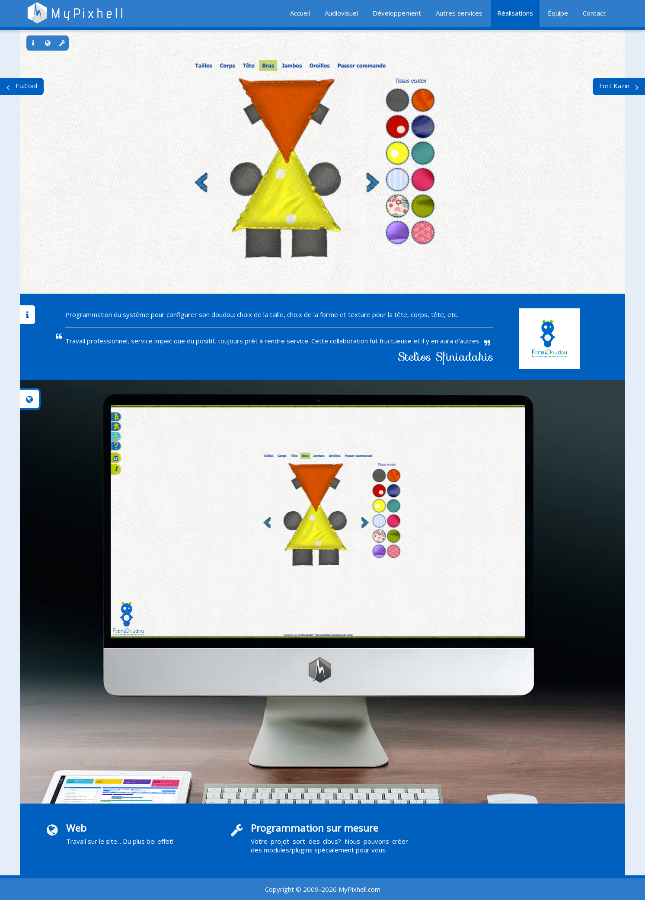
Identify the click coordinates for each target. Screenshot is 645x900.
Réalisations (515, 13)
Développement (397, 13)
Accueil (300, 13)
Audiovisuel (341, 13)
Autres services (459, 13)
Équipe (558, 13)
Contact (594, 13)
